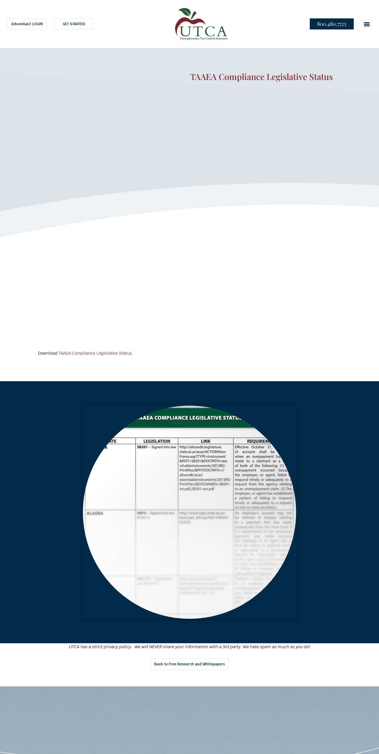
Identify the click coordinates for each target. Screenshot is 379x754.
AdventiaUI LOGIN (27, 24)
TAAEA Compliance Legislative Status (95, 353)
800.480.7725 (331, 23)
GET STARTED (74, 24)
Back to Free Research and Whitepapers (189, 664)
